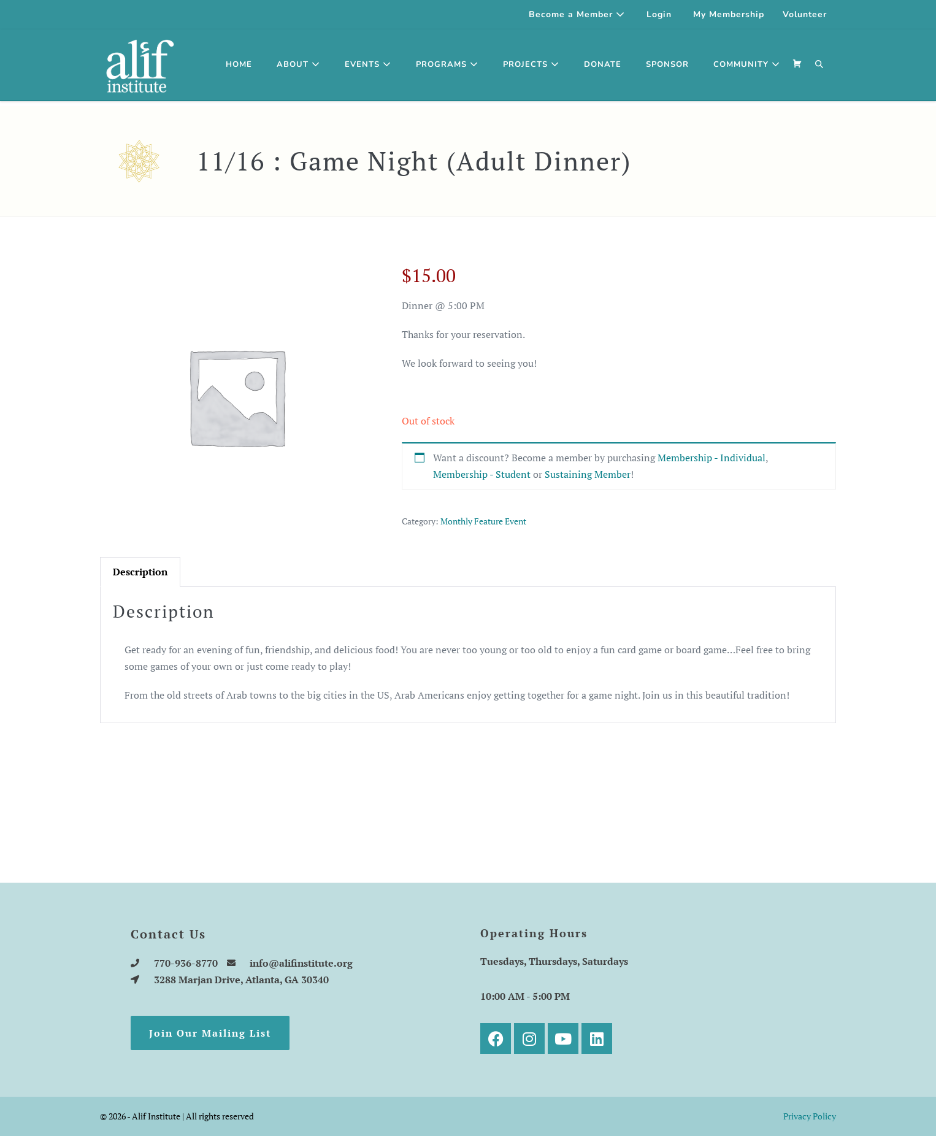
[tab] (140, 572)
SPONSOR (667, 64)
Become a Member (577, 14)
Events (368, 64)
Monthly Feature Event (483, 521)
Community (746, 64)
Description (140, 571)
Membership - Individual (711, 457)
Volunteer (805, 14)
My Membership (728, 14)
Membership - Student (482, 474)
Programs (447, 64)
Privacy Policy (809, 1116)
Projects (531, 64)
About (298, 64)
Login (659, 14)
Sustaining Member (588, 474)
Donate (602, 64)
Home (239, 64)
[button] (819, 65)
